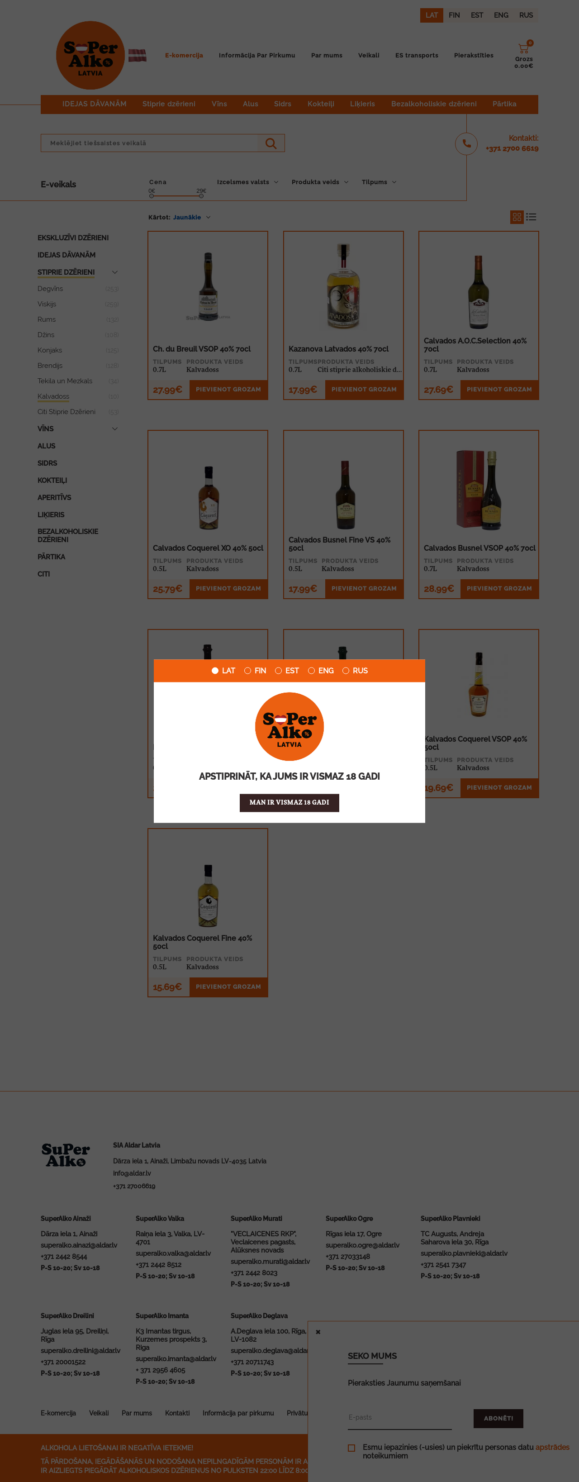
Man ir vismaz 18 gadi (289, 802)
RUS (355, 671)
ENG (320, 671)
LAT (223, 671)
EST (287, 671)
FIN (255, 671)
